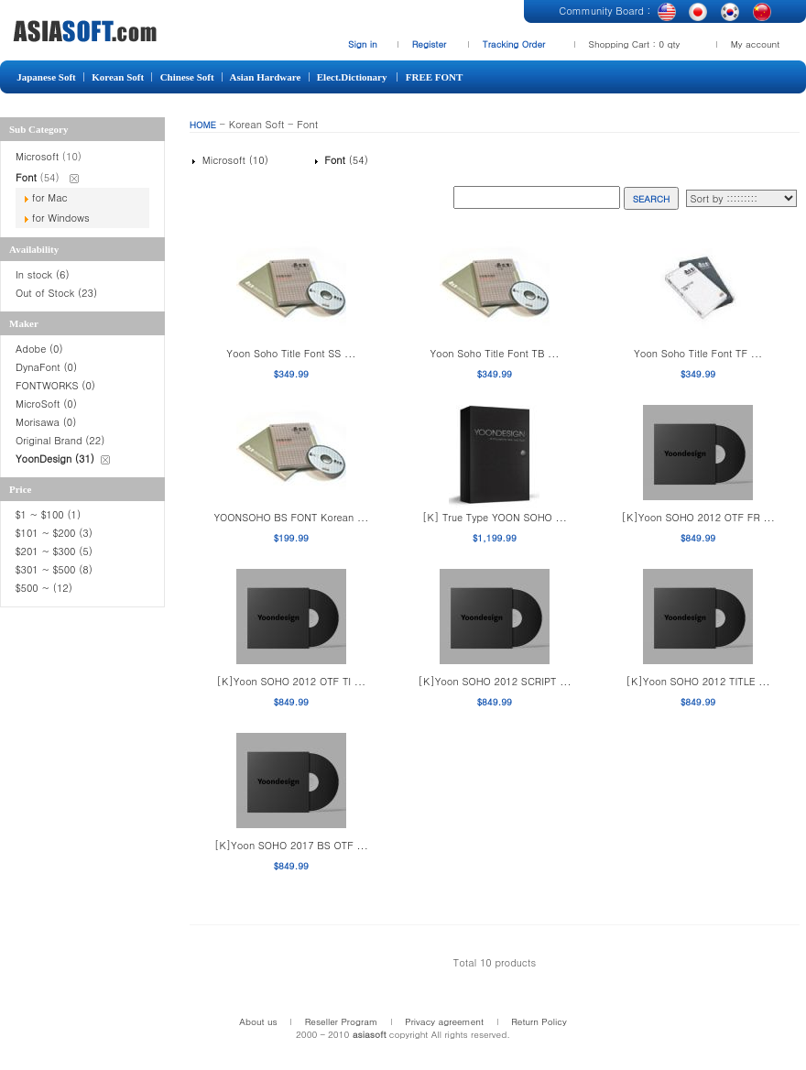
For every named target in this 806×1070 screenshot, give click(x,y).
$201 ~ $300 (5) (56, 551)
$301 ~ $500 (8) (54, 569)
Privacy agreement (444, 1021)
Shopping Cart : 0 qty (635, 44)
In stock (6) (43, 274)
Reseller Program (341, 1021)
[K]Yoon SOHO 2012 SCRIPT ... (494, 681)
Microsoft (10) (233, 160)
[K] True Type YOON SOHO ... (494, 517)
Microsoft (39, 156)
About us (258, 1021)
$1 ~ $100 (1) (48, 514)
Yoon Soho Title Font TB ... (494, 353)
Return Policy (539, 1021)
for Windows (61, 217)
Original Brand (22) (60, 440)
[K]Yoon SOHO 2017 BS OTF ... (291, 845)
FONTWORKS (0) (55, 385)
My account (755, 44)
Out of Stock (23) (56, 293)
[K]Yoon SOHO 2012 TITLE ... (698, 681)
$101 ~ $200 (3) (56, 533)
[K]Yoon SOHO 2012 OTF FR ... (697, 517)
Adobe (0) (39, 348)
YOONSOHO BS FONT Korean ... (290, 517)
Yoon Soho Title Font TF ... (698, 353)
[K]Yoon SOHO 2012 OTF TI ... (291, 681)
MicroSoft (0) (46, 403)
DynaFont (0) (46, 367)
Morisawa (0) (46, 422)
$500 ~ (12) (46, 588)
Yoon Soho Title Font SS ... (290, 353)
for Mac (50, 197)
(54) (344, 160)
